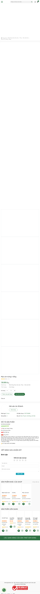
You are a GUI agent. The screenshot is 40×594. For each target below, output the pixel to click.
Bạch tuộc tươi (6, 492)
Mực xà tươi (25, 492)
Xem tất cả (35, 482)
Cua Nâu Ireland (12, 518)
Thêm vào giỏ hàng (7, 394)
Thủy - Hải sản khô (25, 384)
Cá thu (14, 492)
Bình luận (20, 473)
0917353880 (27, 413)
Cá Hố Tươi (5, 518)
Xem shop (13, 409)
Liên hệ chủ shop (19, 394)
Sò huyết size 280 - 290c (35, 519)
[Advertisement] (16, 21)
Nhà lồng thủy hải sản (14, 384)
